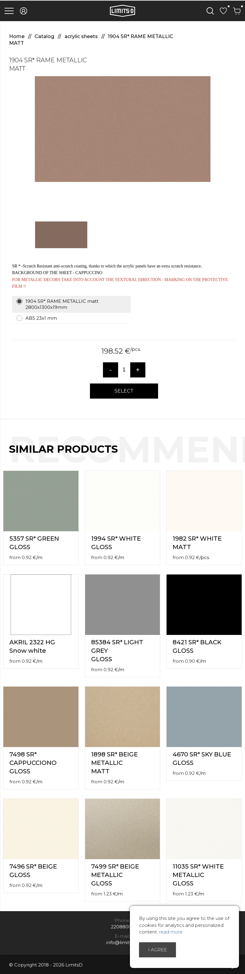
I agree (157, 950)
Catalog (45, 36)
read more (171, 932)
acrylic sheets (82, 36)
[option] (123, 129)
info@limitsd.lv (122, 942)
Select (124, 391)
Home (17, 36)
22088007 (122, 927)
